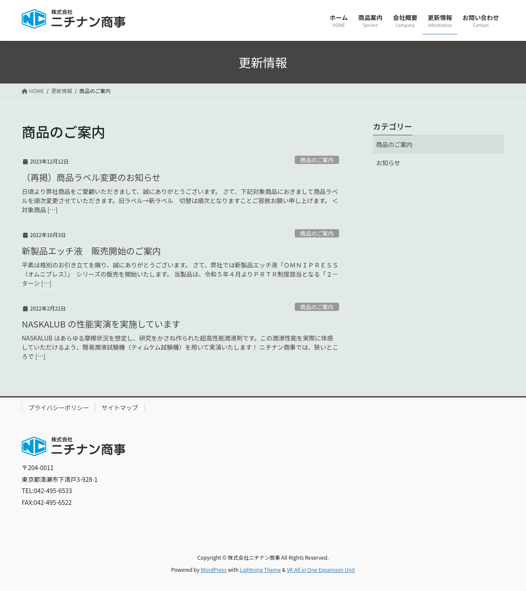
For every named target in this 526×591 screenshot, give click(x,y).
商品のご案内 (316, 160)
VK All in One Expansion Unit (321, 569)
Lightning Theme (260, 569)
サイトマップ (120, 407)
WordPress (214, 569)
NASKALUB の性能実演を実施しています (101, 323)
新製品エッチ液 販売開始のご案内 (91, 250)
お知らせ (388, 162)
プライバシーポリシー (58, 407)
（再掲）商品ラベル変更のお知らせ (91, 177)
